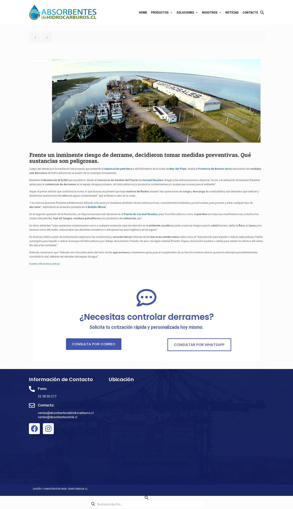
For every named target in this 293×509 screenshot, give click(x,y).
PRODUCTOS (162, 13)
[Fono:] (32, 389)
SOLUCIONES (187, 13)
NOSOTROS (211, 13)
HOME (143, 12)
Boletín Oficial (97, 207)
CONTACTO (250, 12)
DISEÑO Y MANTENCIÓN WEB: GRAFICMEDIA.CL (60, 488)
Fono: (42, 389)
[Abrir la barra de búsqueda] (262, 12)
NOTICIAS (232, 12)
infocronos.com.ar (49, 263)
